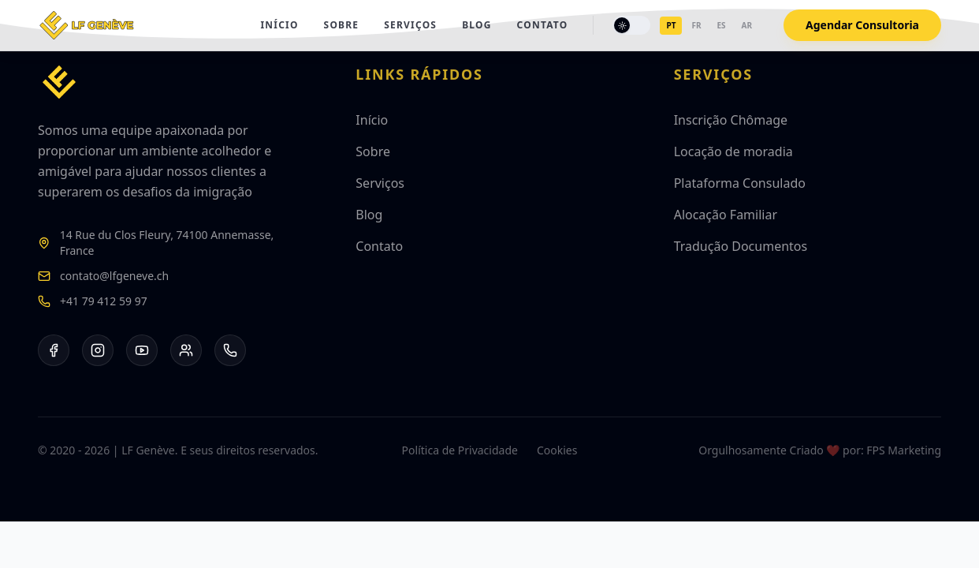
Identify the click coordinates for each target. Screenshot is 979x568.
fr (696, 25)
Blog (476, 25)
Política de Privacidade (460, 450)
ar (747, 25)
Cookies (557, 450)
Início (279, 25)
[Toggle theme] (631, 25)
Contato (542, 25)
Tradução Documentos (741, 246)
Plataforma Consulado (740, 183)
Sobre (341, 25)
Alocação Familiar (725, 214)
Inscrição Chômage (730, 120)
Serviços (410, 25)
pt (671, 25)
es (721, 25)
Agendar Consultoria (862, 24)
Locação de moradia (733, 151)
